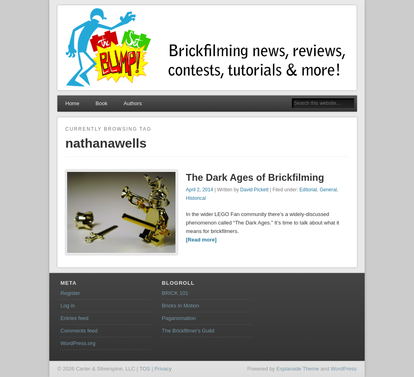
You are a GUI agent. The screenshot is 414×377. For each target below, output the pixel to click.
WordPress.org (77, 343)
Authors (133, 103)
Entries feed (74, 318)
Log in (67, 306)
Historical (196, 198)
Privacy (163, 369)
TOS (144, 369)
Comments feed (78, 331)
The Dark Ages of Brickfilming (255, 177)
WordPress (344, 369)
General (328, 190)
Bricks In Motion (180, 306)
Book (101, 103)
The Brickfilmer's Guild (188, 331)
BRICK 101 (175, 293)
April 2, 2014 (199, 190)
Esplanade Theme (298, 369)
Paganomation (179, 318)
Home (72, 103)
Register (70, 293)
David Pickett (254, 190)
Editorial (308, 190)
